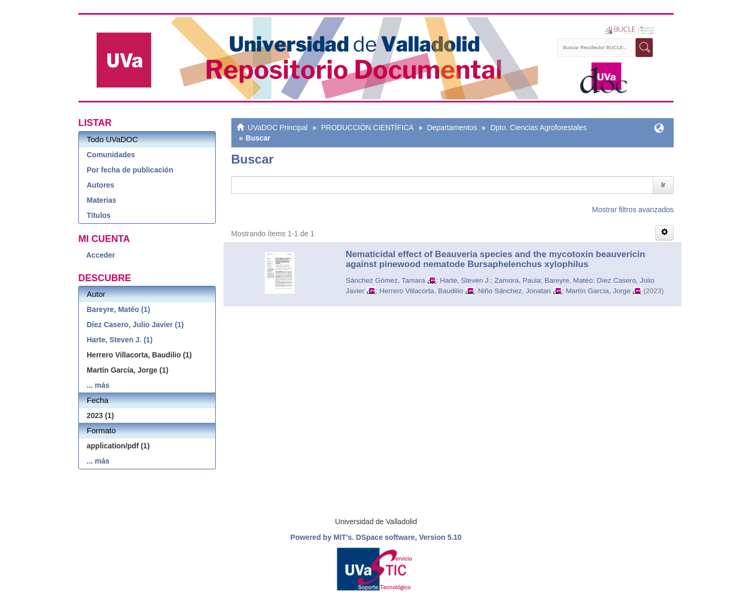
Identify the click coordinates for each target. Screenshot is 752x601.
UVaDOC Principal (278, 127)
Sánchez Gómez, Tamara (385, 280)
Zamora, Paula (518, 280)
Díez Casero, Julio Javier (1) (135, 324)
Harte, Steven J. (465, 280)
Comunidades (111, 155)
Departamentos (452, 127)
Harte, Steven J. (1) (119, 340)
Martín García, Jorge (598, 291)
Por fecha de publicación (130, 170)
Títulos (99, 215)
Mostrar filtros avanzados (633, 209)
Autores (100, 185)
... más (98, 385)
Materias (101, 200)
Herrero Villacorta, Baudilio (421, 291)
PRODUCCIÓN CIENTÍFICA (367, 127)
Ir (663, 185)
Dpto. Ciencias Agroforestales (538, 127)
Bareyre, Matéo (569, 280)
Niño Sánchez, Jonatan (514, 291)
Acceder (100, 255)
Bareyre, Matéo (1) (118, 309)
